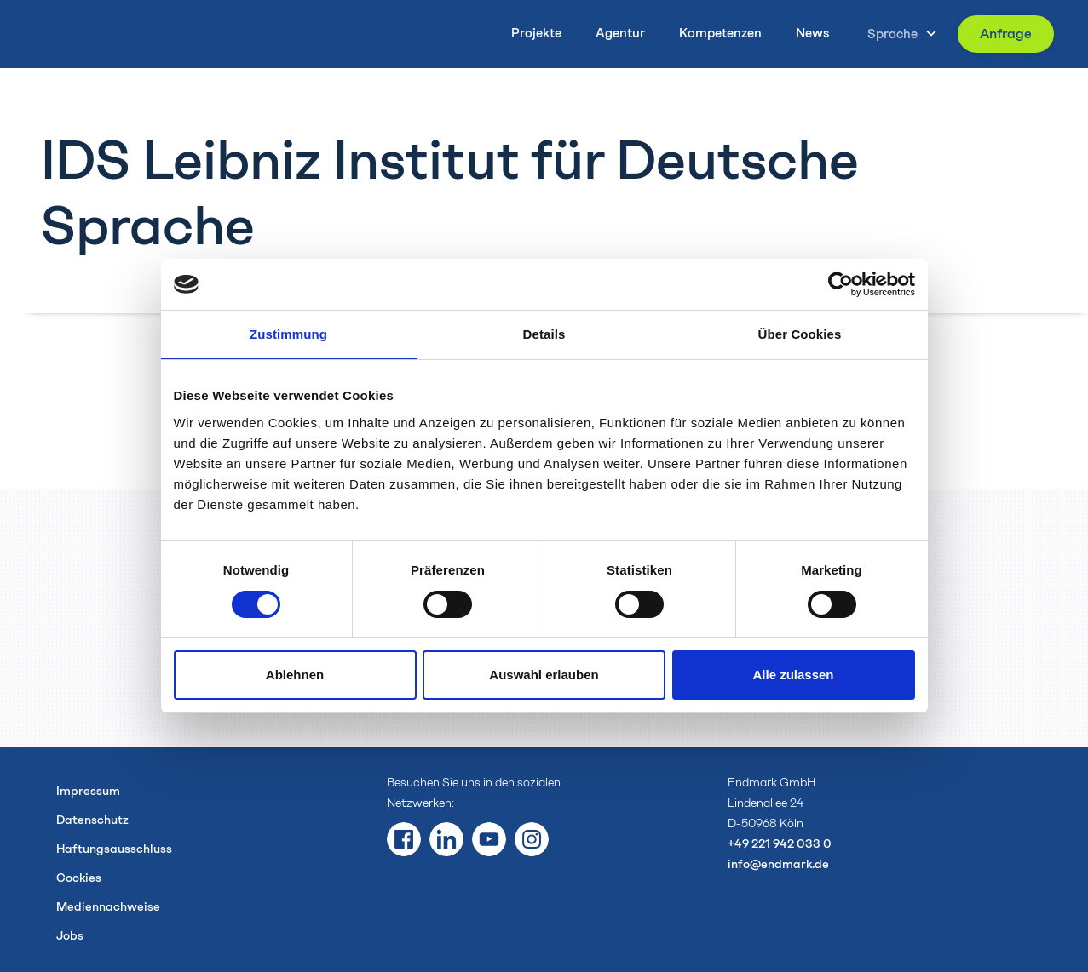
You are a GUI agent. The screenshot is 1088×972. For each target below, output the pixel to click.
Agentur (620, 33)
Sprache (892, 34)
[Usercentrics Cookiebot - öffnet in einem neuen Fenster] (840, 284)
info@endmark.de (778, 864)
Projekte (536, 33)
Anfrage (1006, 34)
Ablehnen (295, 674)
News (812, 33)
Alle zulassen (792, 674)
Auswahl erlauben (543, 674)
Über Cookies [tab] (800, 334)
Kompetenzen (720, 33)
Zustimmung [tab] (288, 334)
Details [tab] (544, 334)
